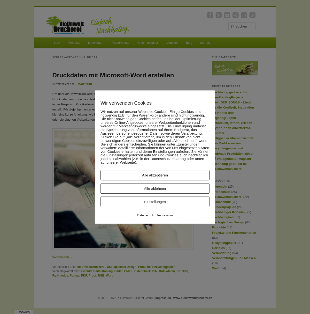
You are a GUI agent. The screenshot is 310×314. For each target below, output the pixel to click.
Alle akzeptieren (155, 175)
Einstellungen (155, 202)
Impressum (165, 215)
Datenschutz (146, 215)
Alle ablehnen (155, 188)
